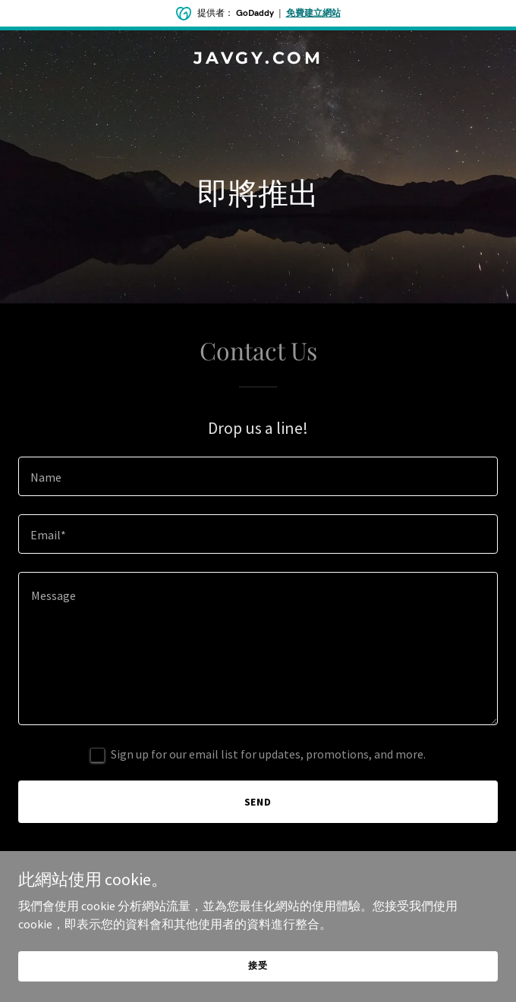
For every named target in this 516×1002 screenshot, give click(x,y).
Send (258, 802)
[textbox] (258, 476)
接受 (258, 965)
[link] (258, 59)
